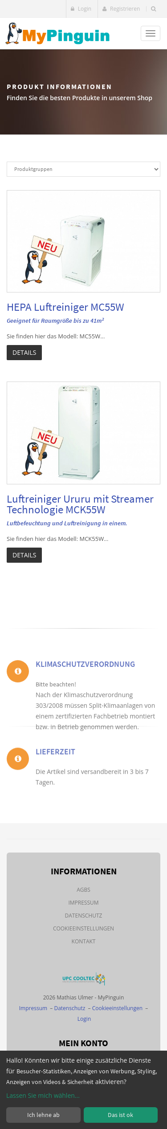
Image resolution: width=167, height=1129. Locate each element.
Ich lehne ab (43, 1115)
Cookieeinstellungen (83, 928)
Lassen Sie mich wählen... (43, 1095)
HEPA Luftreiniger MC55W (65, 307)
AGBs (83, 889)
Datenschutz (83, 915)
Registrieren (121, 8)
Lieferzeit (55, 763)
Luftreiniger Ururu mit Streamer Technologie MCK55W (80, 503)
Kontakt (84, 941)
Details (24, 352)
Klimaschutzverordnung (85, 684)
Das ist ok (120, 1115)
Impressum (83, 902)
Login (81, 8)
